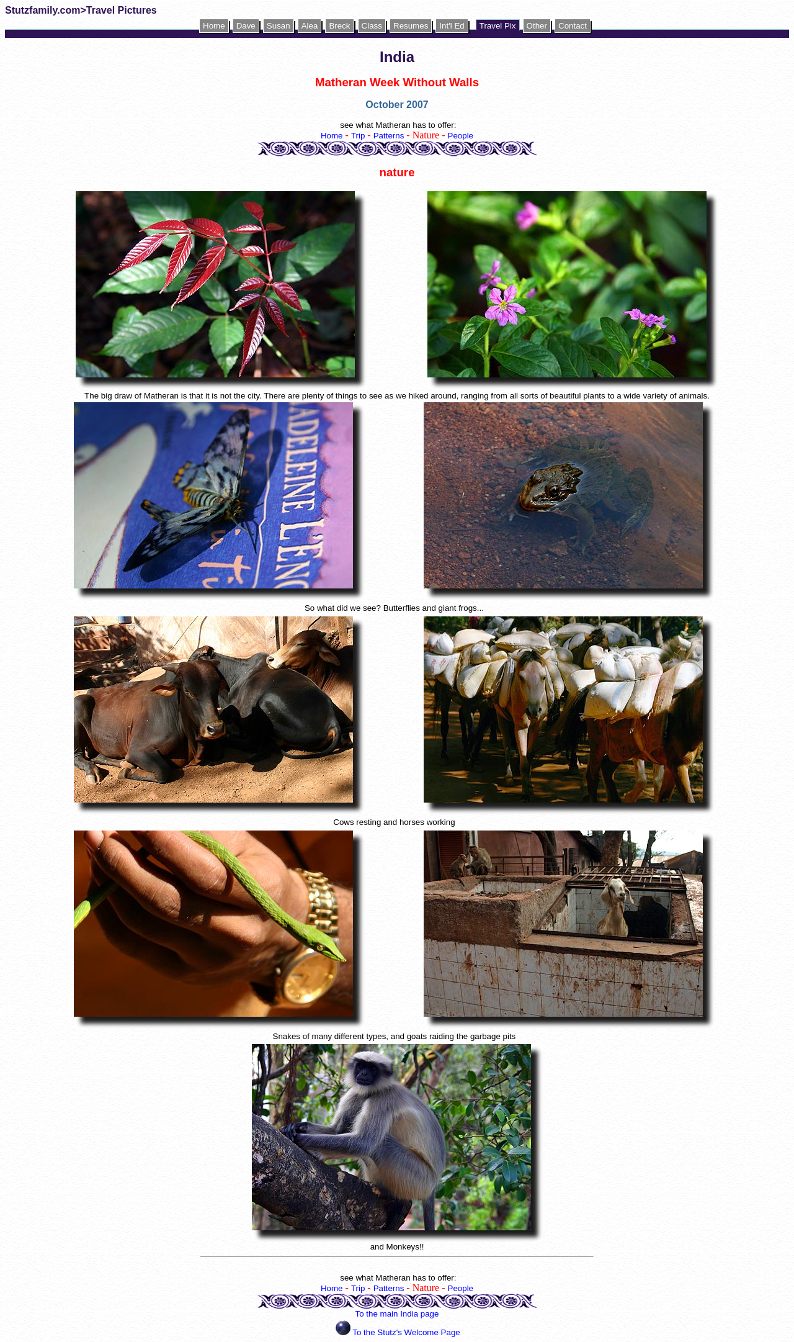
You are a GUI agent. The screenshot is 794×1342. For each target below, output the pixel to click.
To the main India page (397, 1313)
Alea (309, 25)
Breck (339, 25)
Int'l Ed (451, 25)
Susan (278, 25)
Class (372, 25)
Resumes (410, 25)
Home (214, 25)
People (461, 135)
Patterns (388, 135)
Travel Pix (498, 25)
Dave (246, 25)
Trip (358, 135)
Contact (572, 25)
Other (537, 25)
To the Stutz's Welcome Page (406, 1332)
